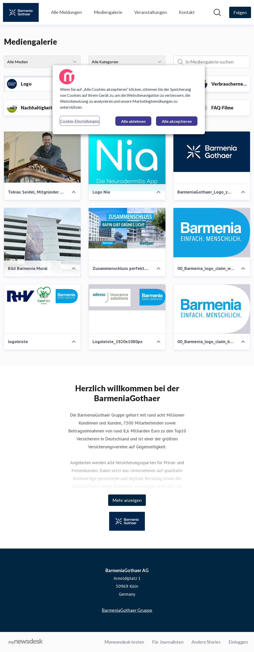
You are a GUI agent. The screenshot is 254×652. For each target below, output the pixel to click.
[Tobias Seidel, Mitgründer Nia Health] (42, 157)
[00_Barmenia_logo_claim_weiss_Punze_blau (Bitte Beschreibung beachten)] (211, 232)
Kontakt (187, 12)
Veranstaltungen (150, 12)
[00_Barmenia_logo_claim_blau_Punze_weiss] (211, 309)
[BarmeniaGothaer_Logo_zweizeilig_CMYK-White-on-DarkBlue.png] (211, 151)
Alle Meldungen (66, 12)
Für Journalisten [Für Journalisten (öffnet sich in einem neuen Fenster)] (168, 642)
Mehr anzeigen (127, 500)
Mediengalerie (108, 12)
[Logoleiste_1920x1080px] (127, 297)
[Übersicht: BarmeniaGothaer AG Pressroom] (21, 12)
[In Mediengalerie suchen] (211, 62)
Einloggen (238, 642)
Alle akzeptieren (177, 121)
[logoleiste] (42, 296)
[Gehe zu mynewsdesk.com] (25, 642)
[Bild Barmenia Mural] (42, 259)
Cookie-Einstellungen (79, 121)
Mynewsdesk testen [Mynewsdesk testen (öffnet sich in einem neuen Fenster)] (124, 642)
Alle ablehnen (133, 121)
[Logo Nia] (127, 161)
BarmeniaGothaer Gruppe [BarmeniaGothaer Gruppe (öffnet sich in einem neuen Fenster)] (127, 610)
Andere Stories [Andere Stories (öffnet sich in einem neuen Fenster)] (206, 642)
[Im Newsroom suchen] (217, 12)
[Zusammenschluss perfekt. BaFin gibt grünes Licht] (127, 228)
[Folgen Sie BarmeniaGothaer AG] (240, 12)
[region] (129, 99)
